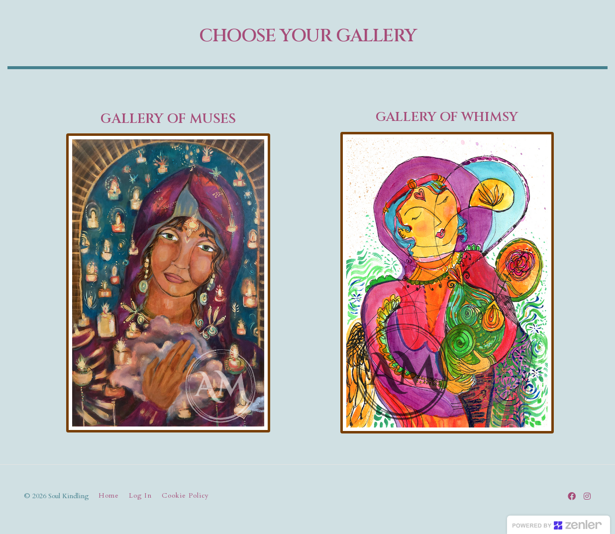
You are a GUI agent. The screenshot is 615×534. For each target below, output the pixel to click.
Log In (140, 495)
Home (109, 495)
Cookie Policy (185, 495)
